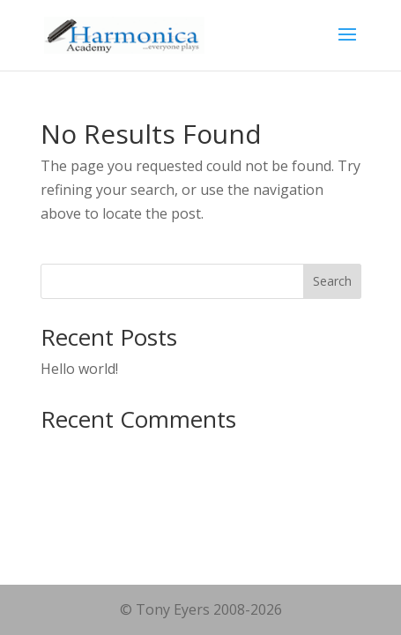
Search (332, 281)
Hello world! (79, 368)
